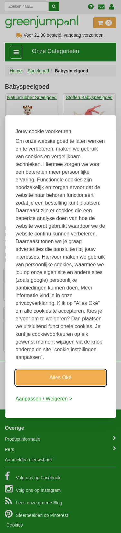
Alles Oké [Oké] (60, 377)
